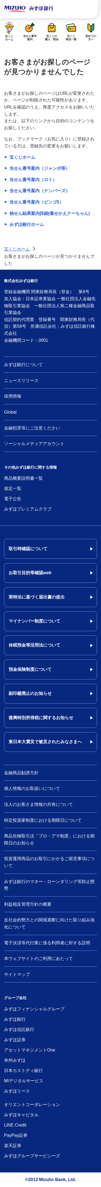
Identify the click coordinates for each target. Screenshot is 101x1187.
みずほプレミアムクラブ (27, 509)
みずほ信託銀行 (19, 1029)
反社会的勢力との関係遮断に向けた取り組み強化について (49, 923)
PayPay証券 (15, 1135)
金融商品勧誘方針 (21, 772)
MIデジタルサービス (23, 1080)
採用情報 (12, 396)
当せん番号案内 (30, 31)
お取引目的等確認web (30, 572)
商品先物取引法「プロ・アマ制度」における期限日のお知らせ (49, 839)
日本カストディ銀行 (23, 1070)
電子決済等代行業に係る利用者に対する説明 (47, 943)
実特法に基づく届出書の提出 (37, 597)
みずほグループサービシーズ (32, 1156)
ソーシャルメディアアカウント (34, 443)
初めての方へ (90, 31)
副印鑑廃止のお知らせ (30, 693)
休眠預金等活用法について (34, 645)
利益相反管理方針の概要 (27, 904)
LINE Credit (15, 1125)
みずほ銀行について (23, 364)
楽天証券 (12, 1145)
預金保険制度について (30, 669)
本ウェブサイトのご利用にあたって (38, 958)
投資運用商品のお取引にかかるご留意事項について (49, 862)
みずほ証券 (15, 1039)
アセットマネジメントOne (29, 1050)
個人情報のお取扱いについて (32, 788)
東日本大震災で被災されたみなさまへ (45, 741)
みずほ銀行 (15, 1019)
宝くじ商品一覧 (71, 31)
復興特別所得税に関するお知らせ (41, 717)
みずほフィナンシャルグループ (34, 1009)
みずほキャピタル (21, 1114)
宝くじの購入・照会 (51, 31)
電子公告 (12, 498)
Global (10, 412)
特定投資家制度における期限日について (43, 820)
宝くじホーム (9, 31)
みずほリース (17, 1091)
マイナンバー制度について (34, 621)
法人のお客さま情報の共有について (38, 804)
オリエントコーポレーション (32, 1104)
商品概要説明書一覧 (23, 478)
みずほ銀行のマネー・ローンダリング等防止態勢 (49, 885)
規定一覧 (12, 488)
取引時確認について (28, 548)
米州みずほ (15, 1060)
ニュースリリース (21, 380)
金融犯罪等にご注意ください (32, 428)
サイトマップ (17, 974)
